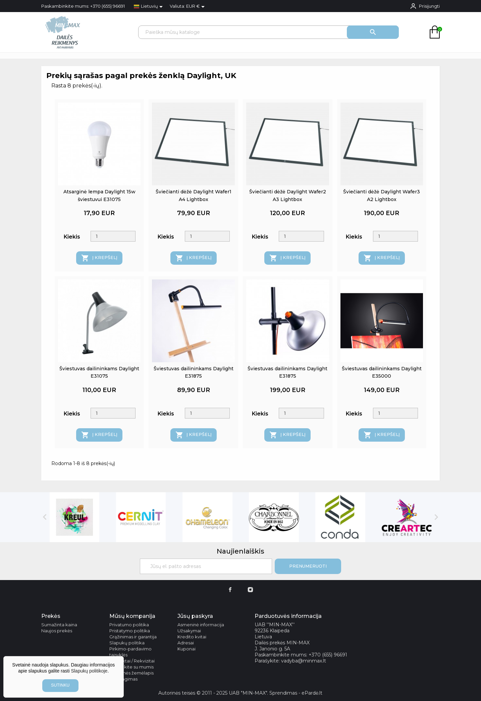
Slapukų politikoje (89, 671)
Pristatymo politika (129, 630)
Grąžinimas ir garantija (133, 636)
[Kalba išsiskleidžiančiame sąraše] (149, 7)
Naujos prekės (56, 630)
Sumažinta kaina (59, 624)
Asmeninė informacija (200, 624)
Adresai (185, 642)
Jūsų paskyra (195, 616)
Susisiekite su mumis (131, 667)
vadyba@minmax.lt (303, 661)
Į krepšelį (99, 258)
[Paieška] (268, 32)
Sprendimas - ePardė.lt (295, 693)
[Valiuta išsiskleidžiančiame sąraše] (196, 7)
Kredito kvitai (191, 636)
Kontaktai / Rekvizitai (132, 660)
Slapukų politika (127, 642)
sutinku (60, 685)
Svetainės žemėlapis (131, 673)
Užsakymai (189, 630)
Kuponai (186, 648)
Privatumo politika (129, 624)
